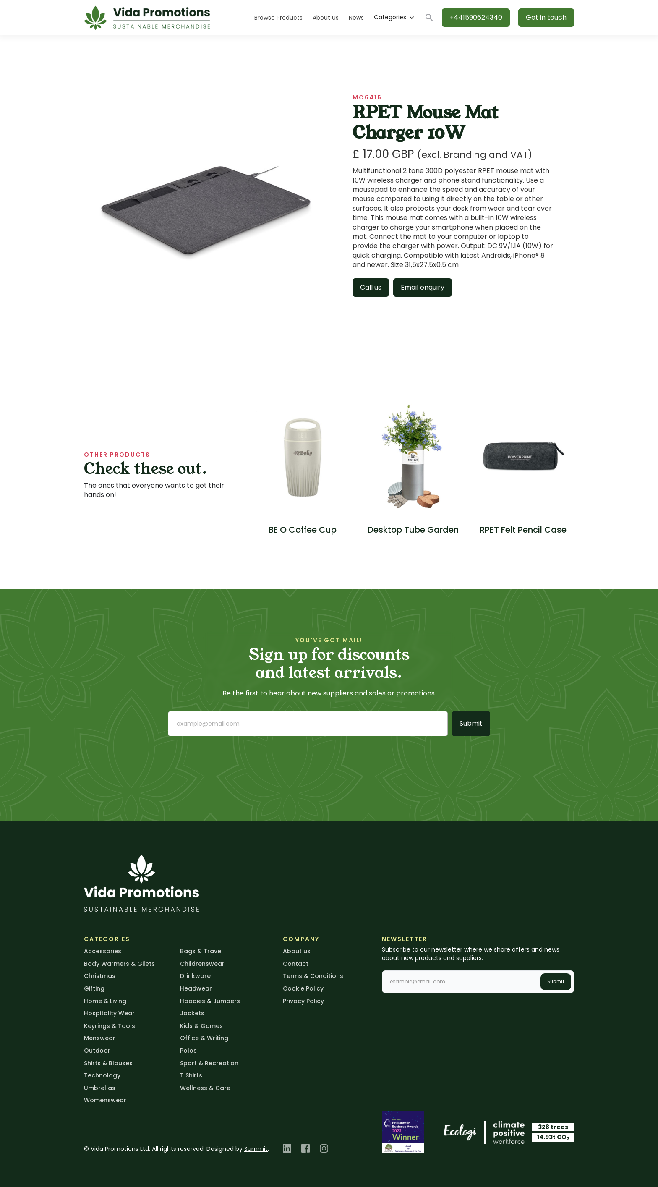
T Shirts (191, 1075)
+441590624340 (475, 17)
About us (297, 951)
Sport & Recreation (209, 1063)
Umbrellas (99, 1088)
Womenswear (105, 1100)
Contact (295, 964)
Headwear (196, 988)
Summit (256, 1149)
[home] (147, 17)
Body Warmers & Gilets (119, 964)
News (356, 17)
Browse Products (278, 17)
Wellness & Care (205, 1088)
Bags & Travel (201, 951)
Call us (370, 287)
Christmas (99, 976)
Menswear (99, 1038)
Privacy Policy (303, 1001)
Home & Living (105, 1001)
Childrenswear (202, 964)
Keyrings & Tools (109, 1026)
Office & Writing (204, 1038)
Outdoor (97, 1050)
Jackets (192, 1013)
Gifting (94, 988)
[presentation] (231, 759)
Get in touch (546, 17)
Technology (102, 1075)
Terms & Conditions (313, 976)
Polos (188, 1050)
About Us (326, 17)
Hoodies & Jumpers (210, 1001)
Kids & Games (201, 1026)
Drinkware (195, 976)
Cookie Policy (303, 988)
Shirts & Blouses (108, 1063)
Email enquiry (422, 287)
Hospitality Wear (109, 1013)
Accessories (102, 951)
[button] (394, 17)
